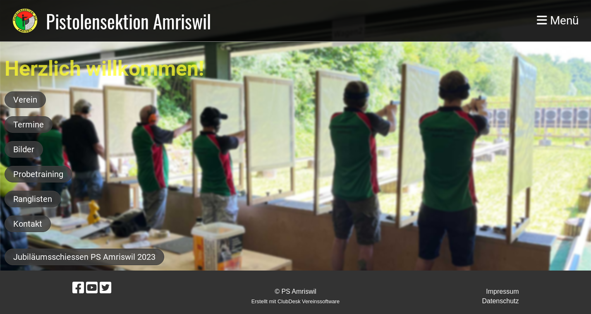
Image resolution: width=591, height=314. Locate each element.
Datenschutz (500, 300)
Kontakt (27, 224)
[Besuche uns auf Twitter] (105, 287)
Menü (558, 20)
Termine (28, 124)
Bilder (23, 149)
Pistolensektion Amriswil (128, 21)
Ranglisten (32, 199)
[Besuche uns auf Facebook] (78, 287)
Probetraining (38, 174)
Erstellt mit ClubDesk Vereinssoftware (295, 301)
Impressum (502, 291)
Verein (25, 100)
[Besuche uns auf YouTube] (92, 287)
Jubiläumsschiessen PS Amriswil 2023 (84, 257)
